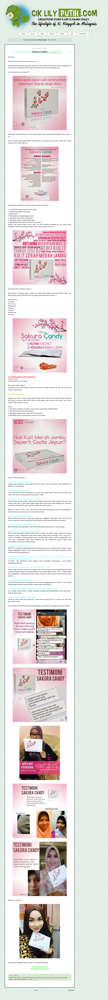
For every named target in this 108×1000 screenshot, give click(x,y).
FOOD (42, 34)
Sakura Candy (39, 51)
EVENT (33, 34)
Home (36, 990)
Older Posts (71, 990)
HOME (23, 34)
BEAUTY (52, 34)
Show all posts (52, 40)
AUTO (72, 34)
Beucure (33, 977)
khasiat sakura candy (55, 977)
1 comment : (30, 979)
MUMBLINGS (82, 34)
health (47, 977)
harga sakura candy (40, 977)
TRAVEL (62, 34)
